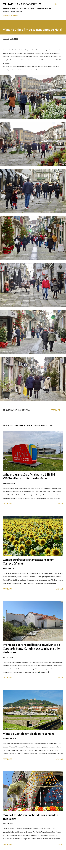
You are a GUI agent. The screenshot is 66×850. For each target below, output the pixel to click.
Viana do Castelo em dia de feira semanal (29, 733)
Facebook (14, 15)
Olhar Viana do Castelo (22, 4)
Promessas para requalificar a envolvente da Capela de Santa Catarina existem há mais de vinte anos (31, 648)
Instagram (7, 15)
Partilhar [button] (55, 410)
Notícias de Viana (21, 410)
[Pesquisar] (56, 4)
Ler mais (59, 504)
